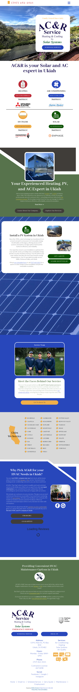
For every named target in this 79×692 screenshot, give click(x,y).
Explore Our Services (55, 211)
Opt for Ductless (23, 126)
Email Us (21, 683)
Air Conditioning (61, 644)
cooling (54, 193)
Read (22, 99)
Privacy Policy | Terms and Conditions (39, 691)
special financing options (39, 600)
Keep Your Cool (56, 95)
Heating (62, 646)
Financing (27, 516)
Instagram (40, 678)
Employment (39, 686)
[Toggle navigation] (68, 3)
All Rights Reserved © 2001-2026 (46, 689)
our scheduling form (20, 263)
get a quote (59, 257)
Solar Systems (61, 649)
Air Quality (62, 651)
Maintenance (61, 683)
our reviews (16, 498)
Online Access (35, 689)
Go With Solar (56, 126)
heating (47, 193)
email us (54, 635)
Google (44, 676)
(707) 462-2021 (22, 3)
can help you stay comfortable (37, 507)
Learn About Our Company (26, 211)
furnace (22, 480)
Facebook (35, 676)
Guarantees (27, 523)
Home (12, 683)
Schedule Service (34, 683)
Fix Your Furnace (23, 95)
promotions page (34, 594)
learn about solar (59, 262)
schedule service (52, 47)
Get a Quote (48, 683)
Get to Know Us (39, 403)
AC (28, 480)
